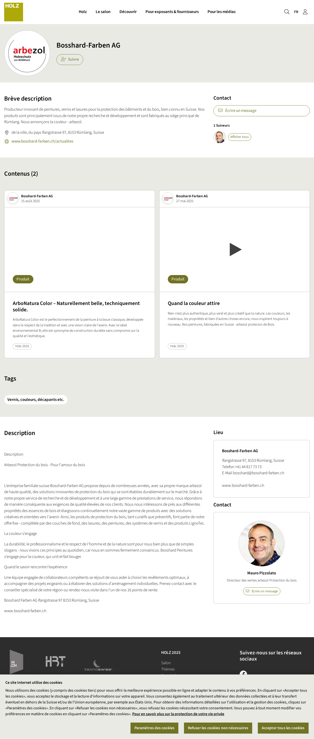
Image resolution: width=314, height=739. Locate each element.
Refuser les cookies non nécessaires (218, 728)
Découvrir (128, 12)
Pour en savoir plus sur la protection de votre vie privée (178, 714)
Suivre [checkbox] (70, 59)
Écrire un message (237, 111)
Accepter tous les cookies (283, 728)
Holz (83, 12)
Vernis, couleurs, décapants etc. (35, 400)
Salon (166, 663)
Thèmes (168, 669)
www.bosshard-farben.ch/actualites (38, 141)
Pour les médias (222, 12)
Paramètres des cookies (154, 728)
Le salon (103, 12)
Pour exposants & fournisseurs (172, 12)
